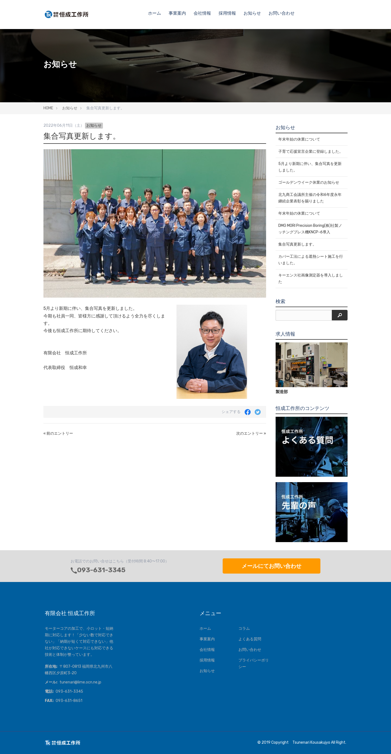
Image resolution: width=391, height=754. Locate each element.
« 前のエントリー (58, 433)
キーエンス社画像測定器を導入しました (310, 278)
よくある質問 (249, 639)
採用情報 (227, 13)
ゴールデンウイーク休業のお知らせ (308, 182)
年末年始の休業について (299, 139)
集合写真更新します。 (297, 244)
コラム (244, 628)
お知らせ (252, 13)
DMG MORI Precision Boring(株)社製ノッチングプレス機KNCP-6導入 (310, 228)
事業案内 (177, 13)
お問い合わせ (282, 13)
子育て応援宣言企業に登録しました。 (310, 151)
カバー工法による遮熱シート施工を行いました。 (310, 259)
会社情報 (202, 13)
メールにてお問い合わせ (271, 566)
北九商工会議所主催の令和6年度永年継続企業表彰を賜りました (310, 197)
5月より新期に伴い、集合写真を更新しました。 (310, 167)
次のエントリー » (251, 433)
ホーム (154, 13)
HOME (48, 108)
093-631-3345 (101, 570)
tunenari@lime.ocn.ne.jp (80, 682)
